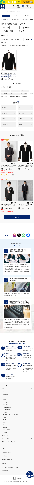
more (17, 217)
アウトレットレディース (9, 442)
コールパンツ (5, 124)
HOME (3, 448)
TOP (2, 19)
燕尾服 (3, 118)
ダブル (20, 107)
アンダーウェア (6, 432)
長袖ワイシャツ (7, 407)
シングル (23, 19)
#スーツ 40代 (24, 93)
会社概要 (4, 463)
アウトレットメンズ (7, 438)
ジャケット (5, 394)
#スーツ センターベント (14, 93)
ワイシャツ (5, 404)
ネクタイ (5, 412)
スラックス (5, 399)
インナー (5, 419)
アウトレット (28, 16)
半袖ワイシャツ (7, 409)
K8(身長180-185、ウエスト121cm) (18, 45)
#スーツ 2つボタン (5, 91)
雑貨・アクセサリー (7, 430)
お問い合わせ (5, 470)
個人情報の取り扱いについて (8, 456)
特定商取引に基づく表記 (7, 459)
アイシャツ (5, 402)
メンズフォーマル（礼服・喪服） (11, 414)
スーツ (4, 392)
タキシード (4, 113)
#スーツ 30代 (4, 93)
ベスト (20, 118)
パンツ (4, 422)
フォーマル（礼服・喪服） (14, 19)
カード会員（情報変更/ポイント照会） (10, 467)
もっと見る (30, 93)
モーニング (21, 113)
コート (4, 397)
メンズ (5, 16)
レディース (17, 16)
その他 (20, 124)
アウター (5, 417)
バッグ (4, 425)
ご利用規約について (6, 452)
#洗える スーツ (24, 91)
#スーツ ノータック (15, 91)
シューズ (5, 427)
